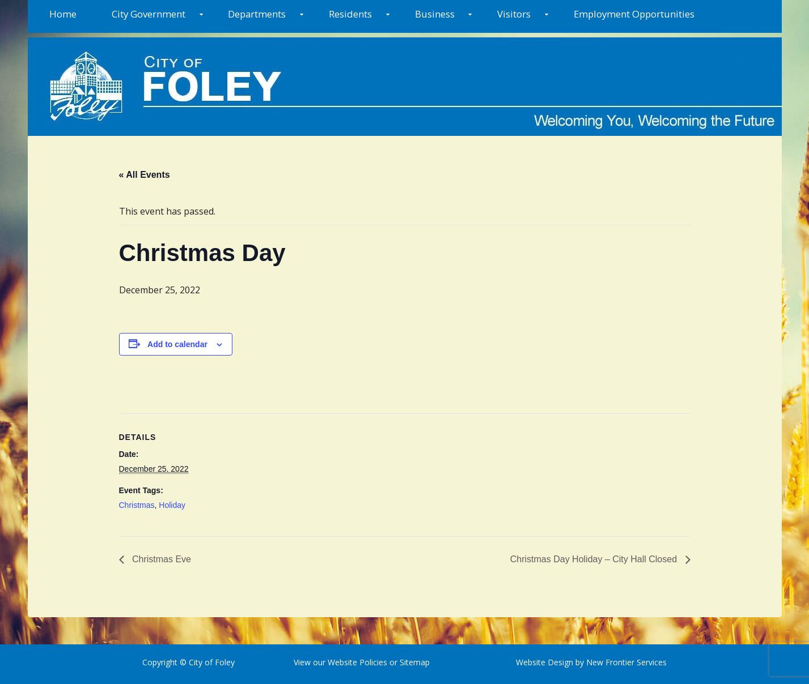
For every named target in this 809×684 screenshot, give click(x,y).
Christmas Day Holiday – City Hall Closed (595, 559)
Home (63, 13)
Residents (350, 13)
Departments (257, 13)
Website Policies (357, 662)
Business (435, 13)
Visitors (514, 13)
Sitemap (413, 662)
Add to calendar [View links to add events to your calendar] (177, 344)
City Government (148, 13)
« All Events (144, 174)
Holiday (172, 505)
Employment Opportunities (634, 13)
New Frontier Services (626, 662)
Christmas (137, 505)
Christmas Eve (160, 559)
